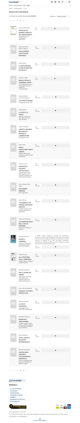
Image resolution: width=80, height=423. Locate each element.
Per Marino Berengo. (23, 190)
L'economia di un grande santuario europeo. (25, 205)
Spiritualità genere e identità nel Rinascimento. (25, 33)
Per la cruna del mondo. (25, 274)
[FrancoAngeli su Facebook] (10, 385)
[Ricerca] (70, 5)
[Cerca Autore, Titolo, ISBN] (41, 5)
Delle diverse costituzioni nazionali (24, 53)
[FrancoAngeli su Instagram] (14, 385)
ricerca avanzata (18, 8)
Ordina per (53, 16)
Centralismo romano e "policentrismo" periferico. (25, 355)
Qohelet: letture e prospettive (26, 292)
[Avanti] (26, 20)
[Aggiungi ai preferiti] (55, 29)
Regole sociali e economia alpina (25, 81)
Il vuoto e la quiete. (23, 113)
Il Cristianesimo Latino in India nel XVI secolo (25, 68)
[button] (51, 2)
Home (10, 8)
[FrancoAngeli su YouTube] (16, 385)
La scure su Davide (26, 100)
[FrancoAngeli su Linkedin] (12, 385)
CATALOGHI (13, 391)
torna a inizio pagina (40, 420)
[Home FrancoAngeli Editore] (15, 2)
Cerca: (11, 5)
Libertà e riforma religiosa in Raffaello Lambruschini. (25, 133)
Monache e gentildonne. (24, 320)
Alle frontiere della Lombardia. (25, 258)
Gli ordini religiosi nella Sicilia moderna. (26, 224)
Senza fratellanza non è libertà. (26, 150)
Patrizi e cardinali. (22, 240)
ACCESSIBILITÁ (15, 401)
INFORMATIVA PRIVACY (17, 399)
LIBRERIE (13, 397)
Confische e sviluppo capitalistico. (24, 169)
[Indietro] (11, 20)
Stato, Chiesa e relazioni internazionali (24, 340)
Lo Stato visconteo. (23, 305)
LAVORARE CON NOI (16, 395)
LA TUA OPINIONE (15, 389)
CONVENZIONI (14, 393)
